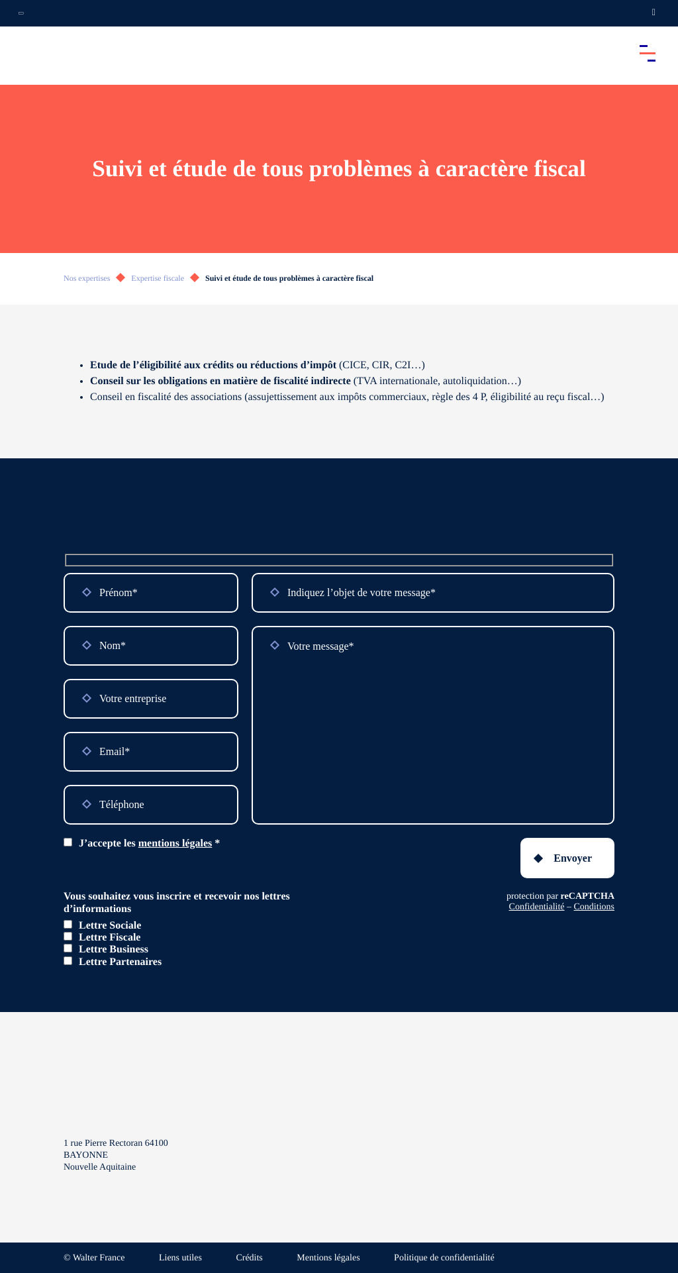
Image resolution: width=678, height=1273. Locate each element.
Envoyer (573, 858)
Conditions (594, 907)
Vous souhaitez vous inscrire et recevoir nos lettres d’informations (177, 902)
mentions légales (175, 843)
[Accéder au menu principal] (647, 53)
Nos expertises (87, 278)
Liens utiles (180, 1258)
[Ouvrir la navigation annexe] (21, 13)
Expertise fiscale (157, 278)
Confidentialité (537, 907)
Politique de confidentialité (444, 1258)
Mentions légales (328, 1258)
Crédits (249, 1258)
